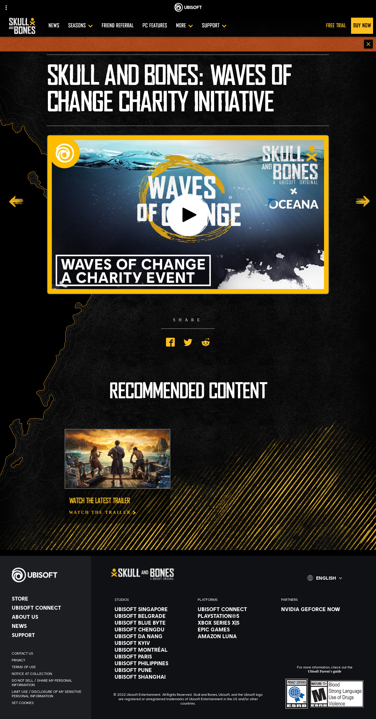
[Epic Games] (233, 629)
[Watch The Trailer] (103, 513)
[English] (324, 578)
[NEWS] (54, 26)
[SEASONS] (80, 26)
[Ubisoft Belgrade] (150, 616)
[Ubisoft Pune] (150, 670)
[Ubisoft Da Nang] (150, 636)
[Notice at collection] (48, 673)
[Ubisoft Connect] (48, 608)
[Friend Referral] (117, 26)
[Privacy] (48, 660)
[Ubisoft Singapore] (150, 609)
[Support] (214, 26)
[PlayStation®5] (233, 616)
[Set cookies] (48, 702)
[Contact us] (48, 653)
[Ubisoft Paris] (150, 656)
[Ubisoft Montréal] (150, 650)
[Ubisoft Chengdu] (150, 629)
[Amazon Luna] (233, 636)
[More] (184, 26)
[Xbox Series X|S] (233, 623)
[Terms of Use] (48, 667)
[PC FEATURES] (155, 26)
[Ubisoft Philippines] (150, 663)
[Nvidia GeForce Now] (316, 609)
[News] (48, 626)
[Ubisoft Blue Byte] (150, 623)
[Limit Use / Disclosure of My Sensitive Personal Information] (48, 693)
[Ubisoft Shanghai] (150, 677)
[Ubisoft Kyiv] (150, 643)
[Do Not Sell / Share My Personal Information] (48, 682)
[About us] (48, 617)
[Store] (48, 598)
